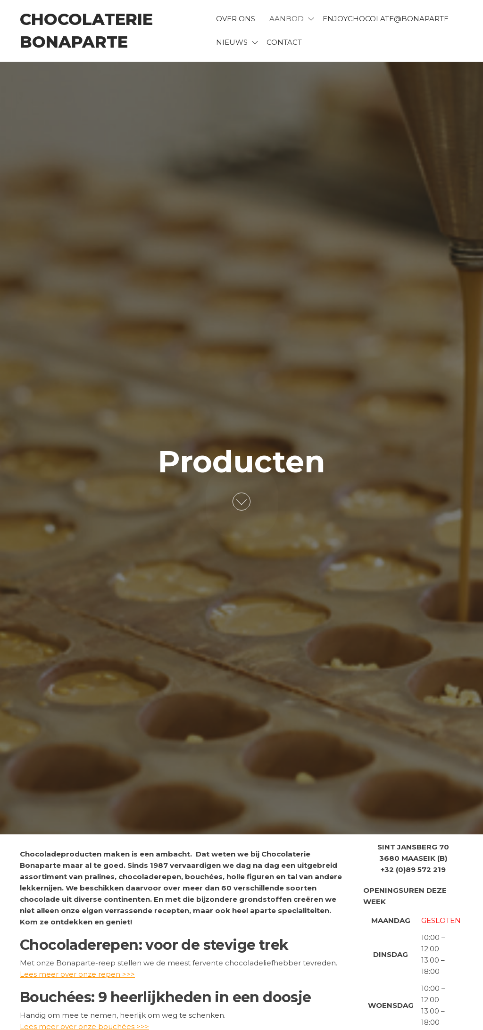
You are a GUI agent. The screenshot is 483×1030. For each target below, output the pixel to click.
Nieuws (232, 42)
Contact (284, 42)
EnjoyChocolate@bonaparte (386, 18)
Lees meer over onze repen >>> (77, 974)
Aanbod (286, 18)
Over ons (235, 18)
